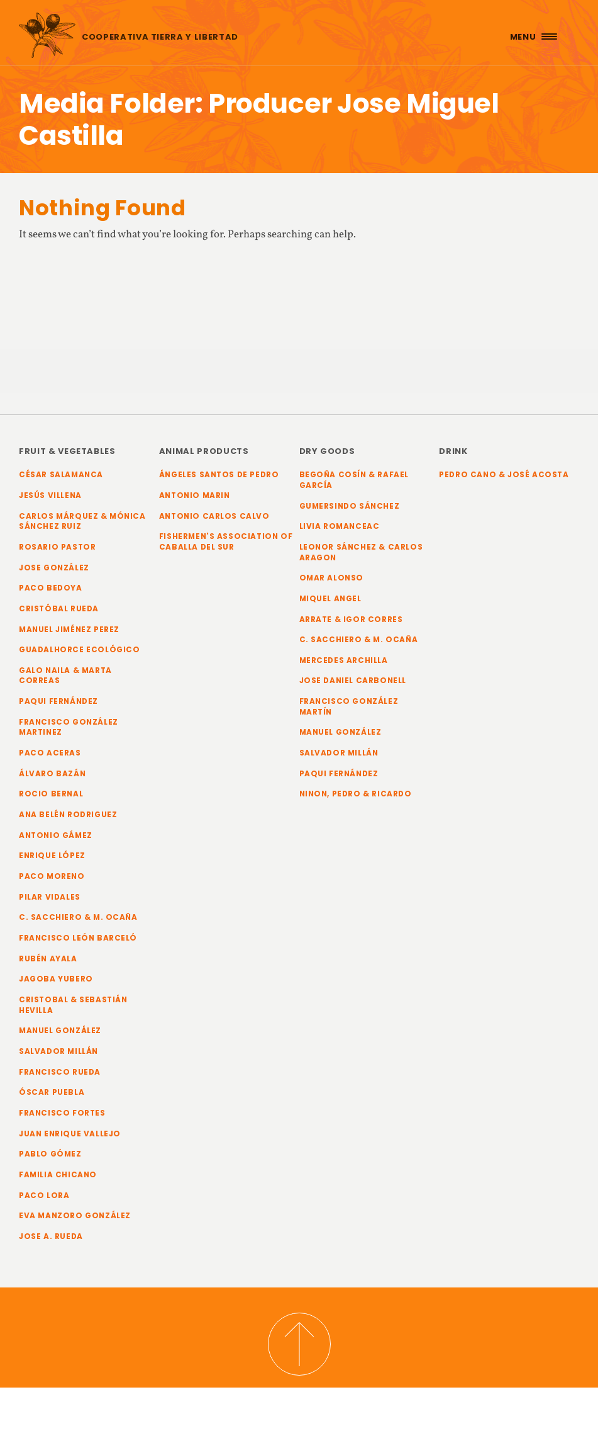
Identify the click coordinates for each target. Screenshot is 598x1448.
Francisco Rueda (60, 1072)
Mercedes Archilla (343, 660)
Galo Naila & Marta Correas (65, 675)
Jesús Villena (50, 495)
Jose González (54, 568)
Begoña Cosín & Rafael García (354, 480)
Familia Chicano (58, 1175)
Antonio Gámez (55, 835)
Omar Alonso (331, 578)
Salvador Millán (58, 1051)
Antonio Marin (194, 495)
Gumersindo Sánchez (349, 506)
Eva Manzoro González (75, 1216)
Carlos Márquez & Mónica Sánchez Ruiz (82, 521)
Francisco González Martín (349, 706)
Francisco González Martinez (68, 727)
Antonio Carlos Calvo (214, 516)
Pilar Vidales (49, 897)
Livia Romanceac (339, 526)
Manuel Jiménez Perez (69, 630)
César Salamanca (61, 475)
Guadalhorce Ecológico (79, 650)
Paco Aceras (50, 753)
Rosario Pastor (57, 547)
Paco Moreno (52, 876)
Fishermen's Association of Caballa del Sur (225, 541)
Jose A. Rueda (51, 1236)
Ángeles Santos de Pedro (219, 475)
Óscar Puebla (51, 1092)
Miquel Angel (330, 599)
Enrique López (52, 856)
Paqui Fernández (58, 701)
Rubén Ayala (48, 959)
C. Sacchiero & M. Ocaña (78, 917)
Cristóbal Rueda (59, 609)
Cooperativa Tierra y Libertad (160, 37)
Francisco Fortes (62, 1113)
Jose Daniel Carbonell (353, 681)
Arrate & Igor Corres (351, 619)
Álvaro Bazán (52, 774)
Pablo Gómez (50, 1154)
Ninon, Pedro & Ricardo (355, 794)
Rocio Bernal (51, 794)
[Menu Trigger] (532, 36)
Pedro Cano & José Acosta (503, 475)
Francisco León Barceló (78, 938)
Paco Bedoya (50, 588)
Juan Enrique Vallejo (70, 1134)
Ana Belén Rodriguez (68, 815)
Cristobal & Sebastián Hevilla (73, 1005)
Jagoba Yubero (56, 979)
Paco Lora (44, 1196)
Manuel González (60, 1031)
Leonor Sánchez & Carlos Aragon (361, 552)
